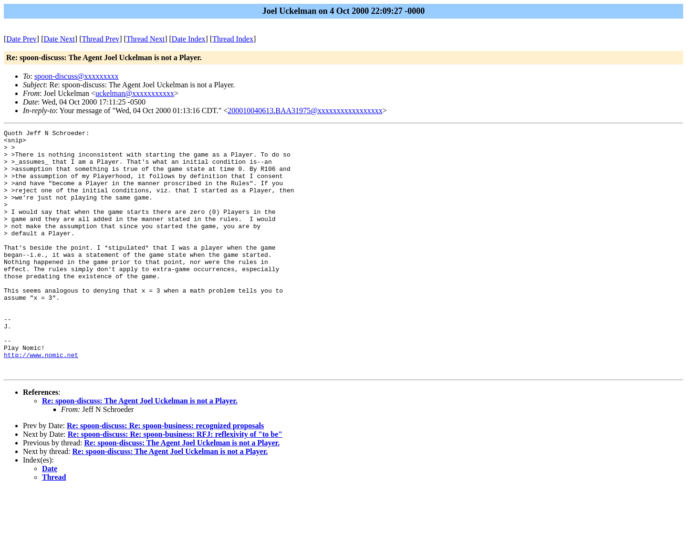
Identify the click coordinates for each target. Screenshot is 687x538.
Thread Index (232, 39)
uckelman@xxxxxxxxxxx (134, 93)
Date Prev (21, 39)
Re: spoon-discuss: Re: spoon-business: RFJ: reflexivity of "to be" (175, 483)
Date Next (59, 39)
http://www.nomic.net (41, 400)
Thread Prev (100, 39)
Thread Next (145, 39)
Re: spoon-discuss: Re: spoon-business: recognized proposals (165, 474)
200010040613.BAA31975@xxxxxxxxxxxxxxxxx (305, 110)
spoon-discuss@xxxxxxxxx (76, 76)
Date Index (189, 39)
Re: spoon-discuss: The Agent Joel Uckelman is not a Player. (140, 449)
